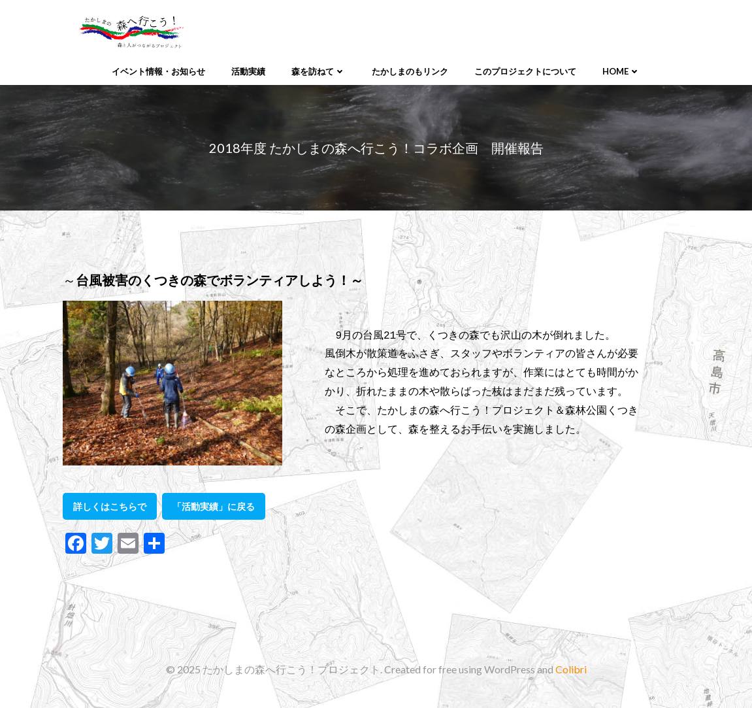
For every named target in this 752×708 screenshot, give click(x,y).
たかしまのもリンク (410, 71)
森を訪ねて (318, 71)
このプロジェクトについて (525, 71)
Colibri (571, 669)
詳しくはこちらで (109, 506)
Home (621, 71)
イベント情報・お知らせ (158, 71)
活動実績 (248, 71)
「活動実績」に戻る (213, 506)
